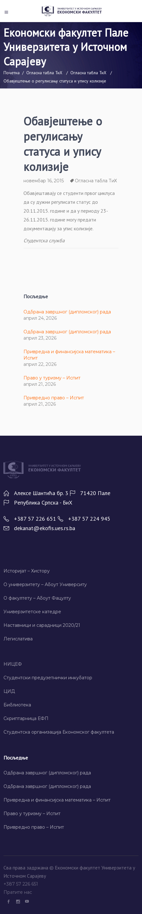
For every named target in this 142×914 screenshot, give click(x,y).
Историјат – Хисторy (26, 571)
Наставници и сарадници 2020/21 (41, 625)
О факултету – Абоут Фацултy (37, 598)
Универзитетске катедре (32, 611)
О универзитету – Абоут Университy (45, 584)
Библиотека (17, 705)
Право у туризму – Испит (52, 378)
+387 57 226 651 (21, 884)
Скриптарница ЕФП (25, 718)
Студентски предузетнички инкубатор (47, 678)
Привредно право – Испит (53, 398)
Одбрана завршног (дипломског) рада (67, 312)
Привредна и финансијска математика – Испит (57, 800)
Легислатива (18, 639)
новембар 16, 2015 (43, 181)
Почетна (11, 73)
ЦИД (9, 691)
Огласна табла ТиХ (44, 73)
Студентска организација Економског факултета (58, 732)
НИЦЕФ (12, 664)
